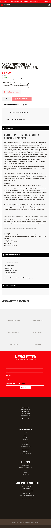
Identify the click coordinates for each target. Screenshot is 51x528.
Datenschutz (25, 449)
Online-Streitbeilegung (25, 453)
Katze (25, 472)
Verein (16, 383)
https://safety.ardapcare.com (30, 278)
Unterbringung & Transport (25, 467)
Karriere (25, 437)
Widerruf (25, 439)
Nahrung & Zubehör (25, 465)
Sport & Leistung (25, 470)
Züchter (23, 383)
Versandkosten (25, 444)
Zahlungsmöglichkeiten (25, 446)
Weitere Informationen (13, 255)
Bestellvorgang (25, 442)
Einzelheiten (10, 128)
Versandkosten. (21, 79)
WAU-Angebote (25, 474)
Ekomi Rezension (11, 286)
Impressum (25, 451)
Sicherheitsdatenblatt (11, 92)
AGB (25, 432)
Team (25, 435)
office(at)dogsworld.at (25, 415)
